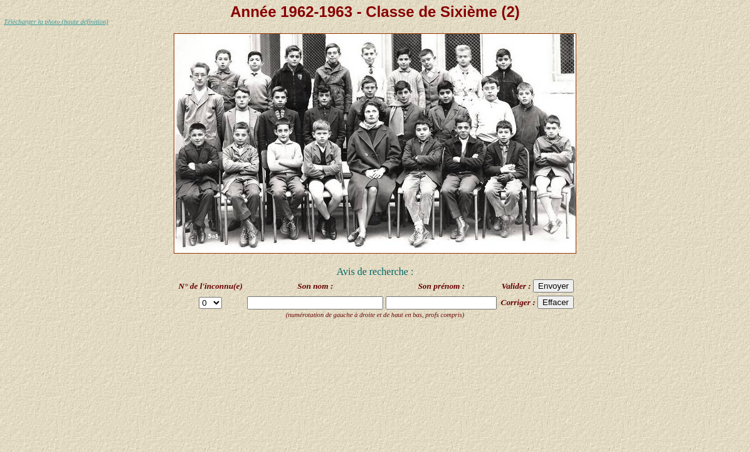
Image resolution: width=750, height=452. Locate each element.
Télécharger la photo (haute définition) (56, 21)
